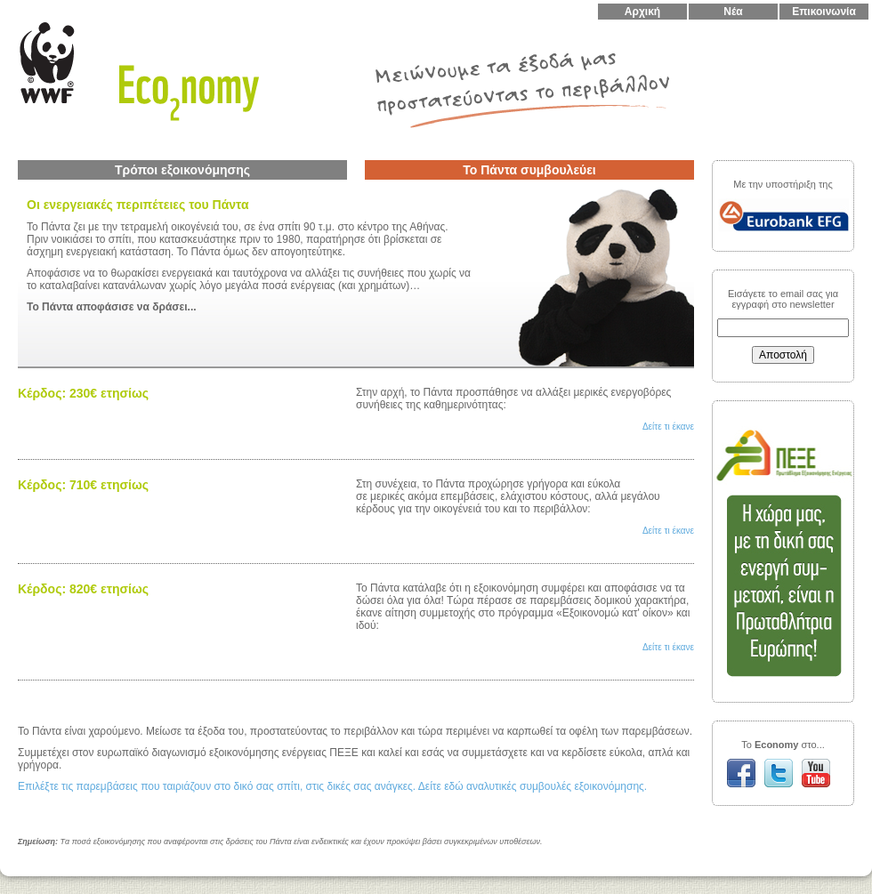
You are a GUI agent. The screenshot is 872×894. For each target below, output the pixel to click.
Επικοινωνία (824, 11)
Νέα (732, 11)
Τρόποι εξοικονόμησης (182, 170)
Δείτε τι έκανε (668, 426)
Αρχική (642, 11)
